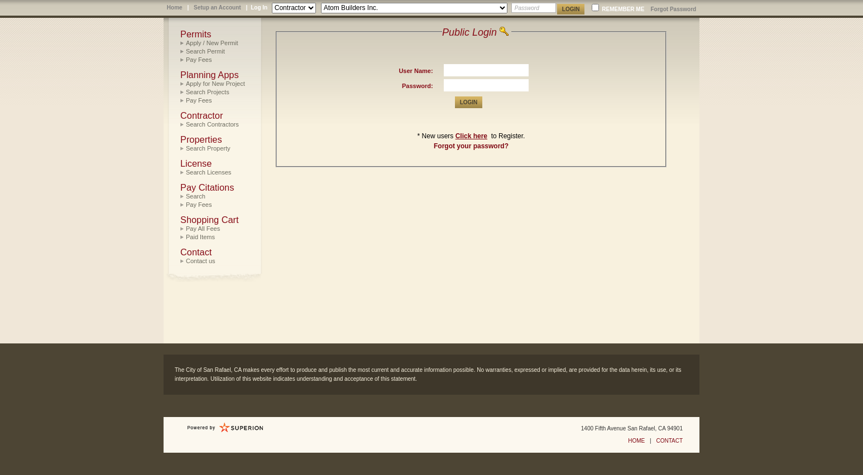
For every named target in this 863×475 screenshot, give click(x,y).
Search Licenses (208, 172)
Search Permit (205, 51)
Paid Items (200, 237)
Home (175, 7)
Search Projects (207, 92)
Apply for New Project (215, 83)
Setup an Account (217, 7)
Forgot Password (673, 9)
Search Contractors (212, 124)
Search (195, 196)
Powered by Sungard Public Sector (225, 428)
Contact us (200, 261)
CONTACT (669, 441)
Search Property (208, 148)
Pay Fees (199, 59)
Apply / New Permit (212, 43)
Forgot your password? (471, 146)
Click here (471, 136)
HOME (636, 441)
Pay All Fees (203, 228)
